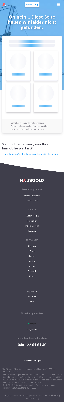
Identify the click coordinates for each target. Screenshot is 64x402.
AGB (32, 301)
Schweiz (32, 276)
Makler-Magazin (32, 226)
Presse (32, 256)
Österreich (32, 271)
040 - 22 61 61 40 (32, 344)
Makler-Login (32, 200)
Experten (32, 231)
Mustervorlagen (32, 216)
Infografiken (32, 221)
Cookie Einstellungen (32, 360)
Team (32, 251)
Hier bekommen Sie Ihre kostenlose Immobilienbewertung (30, 154)
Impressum (32, 291)
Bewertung (32, 4)
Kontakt (32, 266)
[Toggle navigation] (58, 4)
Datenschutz (32, 296)
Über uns (32, 246)
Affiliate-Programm (32, 195)
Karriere (32, 261)
